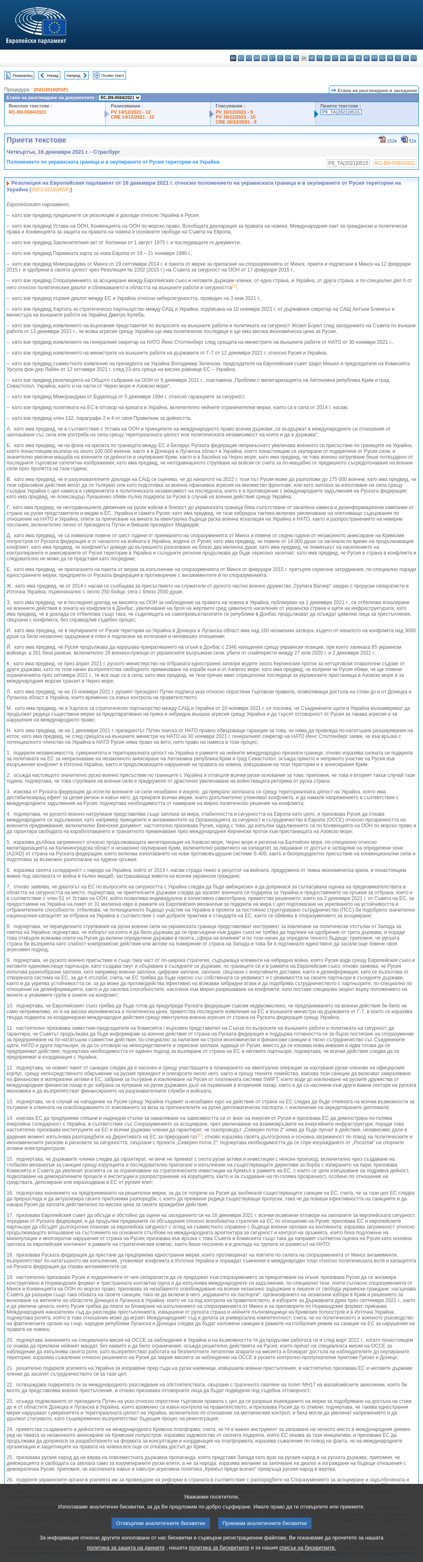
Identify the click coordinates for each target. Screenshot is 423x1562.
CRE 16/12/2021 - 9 (236, 121)
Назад (53, 75)
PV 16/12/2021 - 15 (235, 116)
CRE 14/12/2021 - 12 (132, 116)
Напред (74, 75)
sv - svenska (414, 58)
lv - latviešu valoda (327, 58)
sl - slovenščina (398, 58)
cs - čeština (249, 58)
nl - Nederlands (359, 58)
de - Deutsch (264, 58)
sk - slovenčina (390, 58)
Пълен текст (113, 75)
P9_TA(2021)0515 (341, 112)
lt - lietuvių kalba (335, 58)
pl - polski (367, 58)
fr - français (296, 58)
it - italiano (319, 58)
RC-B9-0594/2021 (27, 112)
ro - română (382, 58)
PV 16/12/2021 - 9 (234, 112)
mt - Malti (351, 58)
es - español (241, 58)
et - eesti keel (272, 58)
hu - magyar (343, 58)
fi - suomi (406, 58)
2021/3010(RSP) (50, 89)
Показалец (23, 75)
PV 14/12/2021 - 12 (130, 112)
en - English (288, 58)
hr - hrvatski (312, 58)
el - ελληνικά (280, 58)
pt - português (374, 58)
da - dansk (257, 58)
